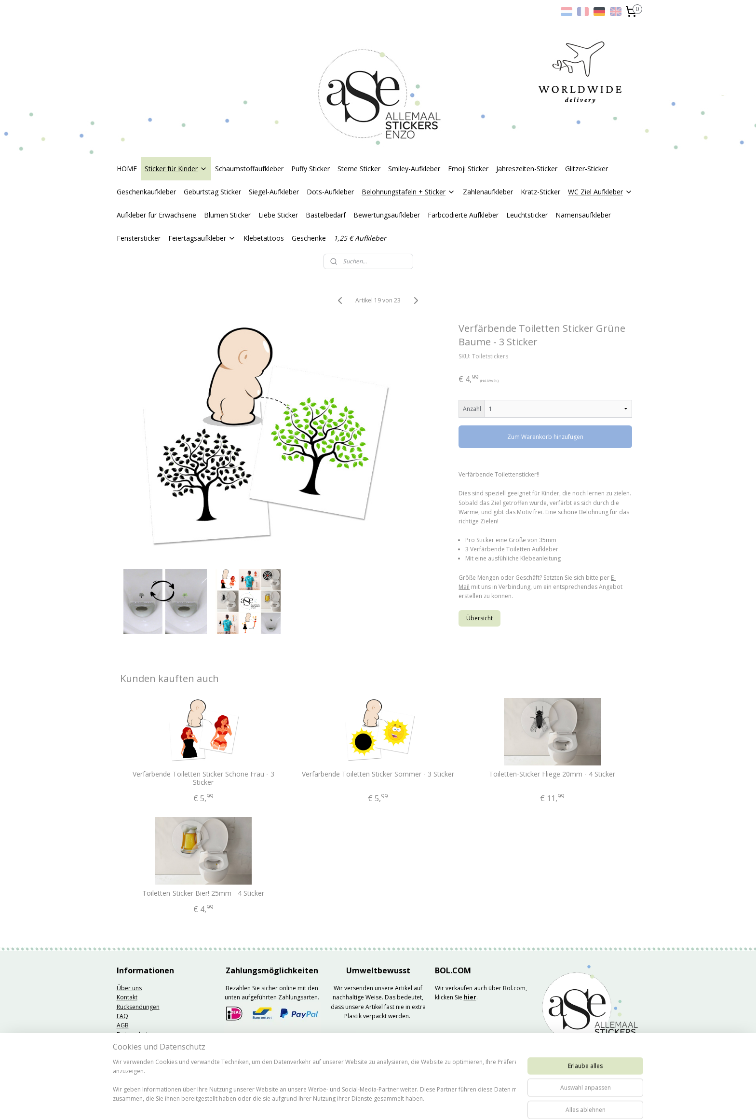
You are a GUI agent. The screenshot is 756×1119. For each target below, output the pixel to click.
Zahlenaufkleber (488, 191)
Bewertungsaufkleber (386, 214)
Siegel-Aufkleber (274, 191)
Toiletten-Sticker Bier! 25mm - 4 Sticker (204, 893)
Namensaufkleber (583, 214)
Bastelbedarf (326, 214)
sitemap (349, 1101)
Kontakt (127, 997)
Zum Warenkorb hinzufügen (546, 437)
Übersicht (480, 618)
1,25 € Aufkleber (360, 238)
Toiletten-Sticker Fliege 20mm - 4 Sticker (552, 774)
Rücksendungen (138, 1007)
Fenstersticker (139, 238)
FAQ (122, 1016)
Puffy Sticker (310, 168)
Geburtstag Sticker (212, 191)
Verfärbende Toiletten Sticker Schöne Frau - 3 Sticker (203, 778)
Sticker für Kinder (176, 168)
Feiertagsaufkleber (202, 238)
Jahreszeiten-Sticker (526, 168)
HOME (127, 168)
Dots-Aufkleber (330, 191)
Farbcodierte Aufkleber (463, 214)
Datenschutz (133, 1034)
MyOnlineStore (493, 1101)
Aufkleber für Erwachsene (156, 214)
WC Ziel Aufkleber (600, 191)
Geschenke (309, 238)
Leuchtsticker (527, 214)
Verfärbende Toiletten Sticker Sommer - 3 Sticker (378, 774)
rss (370, 1101)
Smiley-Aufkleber (414, 168)
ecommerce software (408, 1101)
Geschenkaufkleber (146, 191)
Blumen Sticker (227, 214)
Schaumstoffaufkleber (249, 168)
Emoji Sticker (468, 168)
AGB (123, 1025)
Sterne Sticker (359, 168)
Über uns (129, 988)
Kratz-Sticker (540, 191)
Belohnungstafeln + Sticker (408, 191)
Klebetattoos (263, 238)
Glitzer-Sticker (586, 168)
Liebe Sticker (278, 214)
